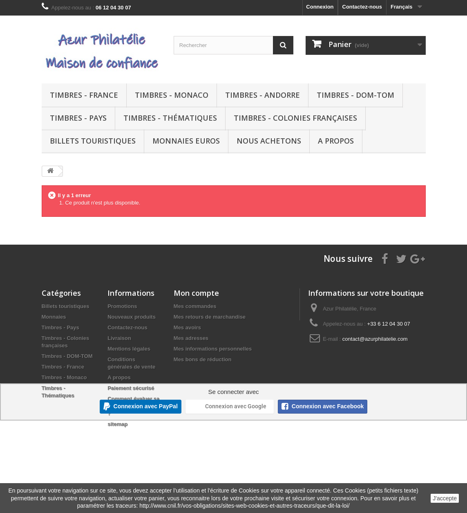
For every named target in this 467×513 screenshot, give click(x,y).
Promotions (122, 306)
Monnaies (54, 317)
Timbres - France (84, 95)
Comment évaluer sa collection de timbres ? (134, 406)
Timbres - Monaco (171, 95)
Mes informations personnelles (213, 349)
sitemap (117, 424)
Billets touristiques (93, 141)
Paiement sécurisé (130, 388)
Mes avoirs (187, 327)
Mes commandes (195, 306)
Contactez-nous (362, 7)
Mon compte (196, 293)
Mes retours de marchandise (210, 317)
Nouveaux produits (131, 317)
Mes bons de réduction (203, 359)
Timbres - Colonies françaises (295, 118)
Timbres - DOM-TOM (355, 95)
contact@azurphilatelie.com (375, 339)
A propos (336, 141)
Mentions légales (128, 349)
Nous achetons (269, 141)
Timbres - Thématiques (170, 118)
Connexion (319, 7)
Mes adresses (191, 338)
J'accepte (445, 498)
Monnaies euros (186, 141)
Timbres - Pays (78, 118)
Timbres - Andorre (262, 95)
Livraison (119, 338)
